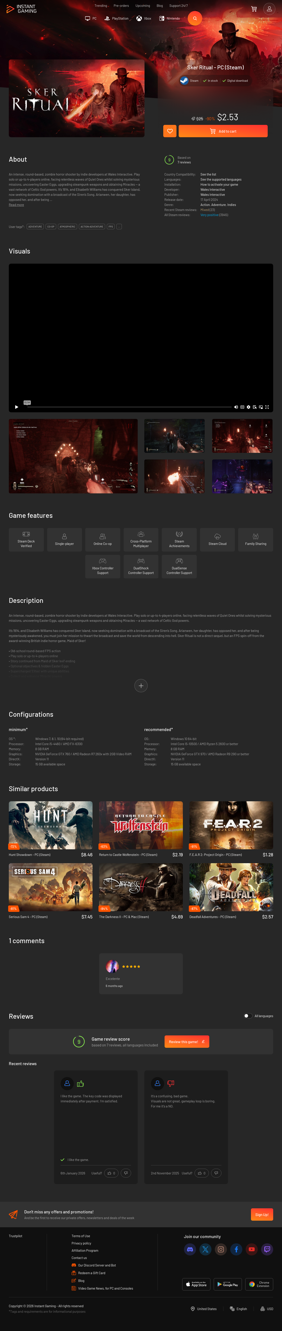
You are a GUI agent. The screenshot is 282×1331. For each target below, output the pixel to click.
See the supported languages (220, 179)
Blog (160, 5)
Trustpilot (15, 1236)
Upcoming (142, 5)
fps (111, 226)
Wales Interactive (212, 189)
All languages (258, 1015)
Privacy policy (81, 1243)
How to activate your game (219, 184)
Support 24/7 (178, 5)
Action (205, 205)
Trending (101, 5)
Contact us (79, 1258)
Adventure (218, 205)
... (119, 226)
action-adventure (92, 226)
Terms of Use (81, 1236)
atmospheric (67, 226)
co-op (50, 226)
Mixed (205, 210)
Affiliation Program (85, 1250)
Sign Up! (262, 1214)
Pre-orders (121, 5)
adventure (35, 226)
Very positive (209, 215)
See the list (208, 174)
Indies (231, 205)
